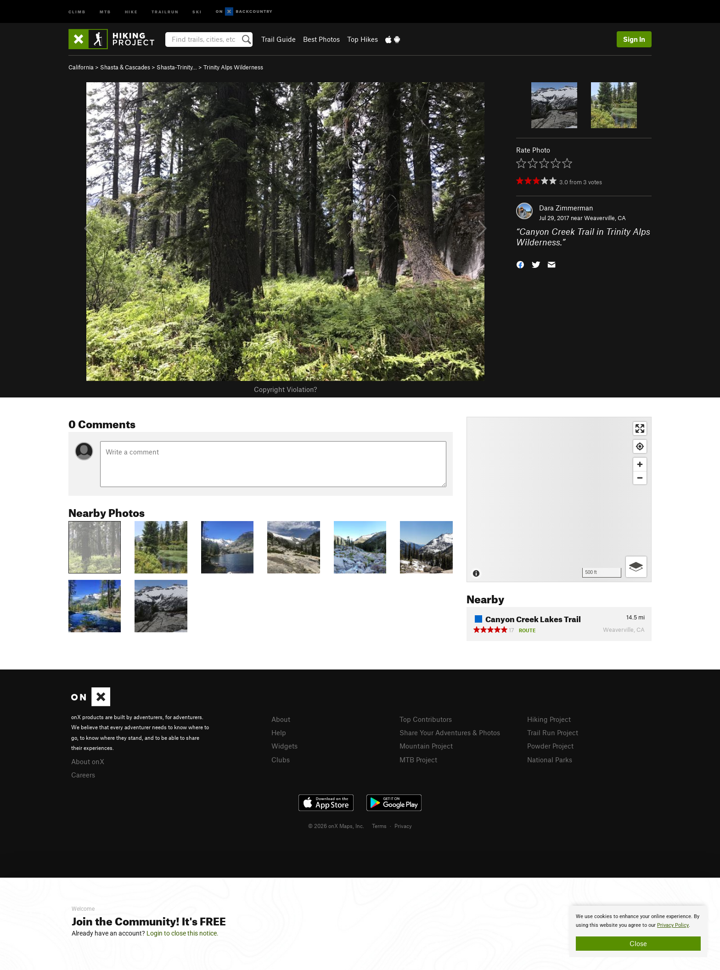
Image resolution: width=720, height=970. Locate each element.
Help (278, 732)
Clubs (280, 759)
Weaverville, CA (605, 217)
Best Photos (321, 39)
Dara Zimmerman (566, 208)
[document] (638, 931)
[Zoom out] (640, 477)
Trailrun (165, 11)
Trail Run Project (552, 732)
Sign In (634, 39)
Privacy (403, 826)
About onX (87, 761)
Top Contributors (425, 719)
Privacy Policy (673, 925)
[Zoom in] (640, 464)
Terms (379, 826)
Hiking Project (549, 719)
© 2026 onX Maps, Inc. (336, 826)
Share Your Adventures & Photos (449, 732)
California (81, 67)
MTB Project (418, 759)
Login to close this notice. (182, 933)
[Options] (636, 566)
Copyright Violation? (285, 389)
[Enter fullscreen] (640, 428)
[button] (520, 263)
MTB (105, 11)
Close (638, 943)
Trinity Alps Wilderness (233, 67)
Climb (77, 11)
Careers (83, 775)
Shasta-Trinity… (177, 67)
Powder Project (550, 746)
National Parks (549, 759)
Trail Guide (278, 39)
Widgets (284, 746)
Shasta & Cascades (125, 67)
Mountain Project (426, 746)
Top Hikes (362, 39)
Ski (197, 11)
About (280, 719)
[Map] (559, 499)
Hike (131, 11)
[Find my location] (640, 446)
